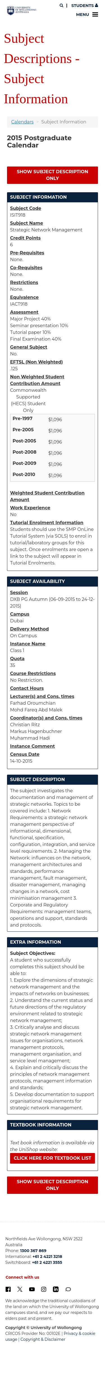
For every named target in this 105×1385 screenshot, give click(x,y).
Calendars (22, 122)
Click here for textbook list (52, 1158)
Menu (87, 14)
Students (84, 5)
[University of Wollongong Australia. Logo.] (21, 11)
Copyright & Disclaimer (43, 1339)
